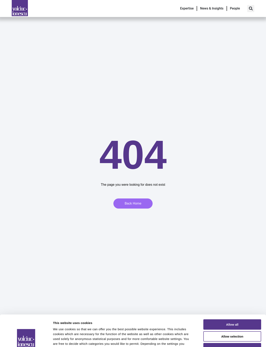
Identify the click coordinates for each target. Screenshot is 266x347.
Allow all (232, 297)
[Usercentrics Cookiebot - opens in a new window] (26, 339)
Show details (212, 339)
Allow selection (232, 309)
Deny (232, 321)
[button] (250, 8)
